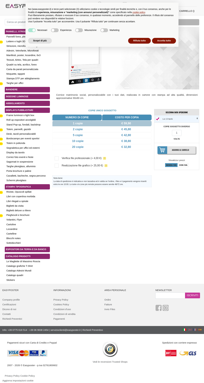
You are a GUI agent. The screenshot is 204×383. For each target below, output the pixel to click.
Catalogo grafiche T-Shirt (19, 266)
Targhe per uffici (14, 83)
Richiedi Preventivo (93, 330)
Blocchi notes (13, 238)
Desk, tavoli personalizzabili (21, 133)
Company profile (11, 299)
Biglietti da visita (15, 205)
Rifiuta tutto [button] (139, 40)
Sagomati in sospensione (19, 161)
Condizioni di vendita (64, 314)
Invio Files (109, 309)
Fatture (108, 304)
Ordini (107, 299)
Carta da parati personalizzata (22, 69)
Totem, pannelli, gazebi (18, 129)
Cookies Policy (61, 304)
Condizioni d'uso (62, 309)
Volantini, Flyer (14, 219)
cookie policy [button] (138, 12)
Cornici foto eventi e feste (19, 157)
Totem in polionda (15, 143)
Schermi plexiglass (16, 180)
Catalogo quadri (14, 275)
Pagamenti (59, 318)
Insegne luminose (17, 96)
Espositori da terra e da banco (26, 249)
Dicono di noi (9, 309)
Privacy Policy (60, 299)
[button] (65, 58)
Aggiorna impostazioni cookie (17, 380)
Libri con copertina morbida (20, 196)
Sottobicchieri (13, 242)
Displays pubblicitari (19, 110)
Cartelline (11, 233)
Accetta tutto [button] (164, 40)
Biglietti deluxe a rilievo (18, 210)
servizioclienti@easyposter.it (66, 330)
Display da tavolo (15, 152)
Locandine (11, 229)
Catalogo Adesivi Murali (18, 270)
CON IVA (183, 165)
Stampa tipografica (18, 186)
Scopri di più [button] (40, 40)
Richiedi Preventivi (12, 318)
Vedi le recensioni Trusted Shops (110, 361)
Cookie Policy (27, 375)
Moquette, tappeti (15, 73)
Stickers (10, 280)
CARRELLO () (186, 11)
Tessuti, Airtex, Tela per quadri (22, 59)
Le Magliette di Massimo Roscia (23, 261)
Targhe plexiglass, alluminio (21, 166)
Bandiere (12, 89)
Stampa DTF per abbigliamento (23, 78)
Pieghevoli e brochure (17, 215)
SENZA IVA (171, 165)
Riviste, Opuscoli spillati (19, 191)
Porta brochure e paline (18, 171)
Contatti (6, 314)
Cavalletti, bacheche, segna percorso (26, 175)
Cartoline (11, 224)
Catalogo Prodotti (18, 256)
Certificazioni (9, 304)
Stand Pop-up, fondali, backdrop (23, 124)
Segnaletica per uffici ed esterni (23, 147)
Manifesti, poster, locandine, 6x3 (23, 55)
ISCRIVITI (192, 295)
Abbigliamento (15, 103)
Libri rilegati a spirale (17, 201)
